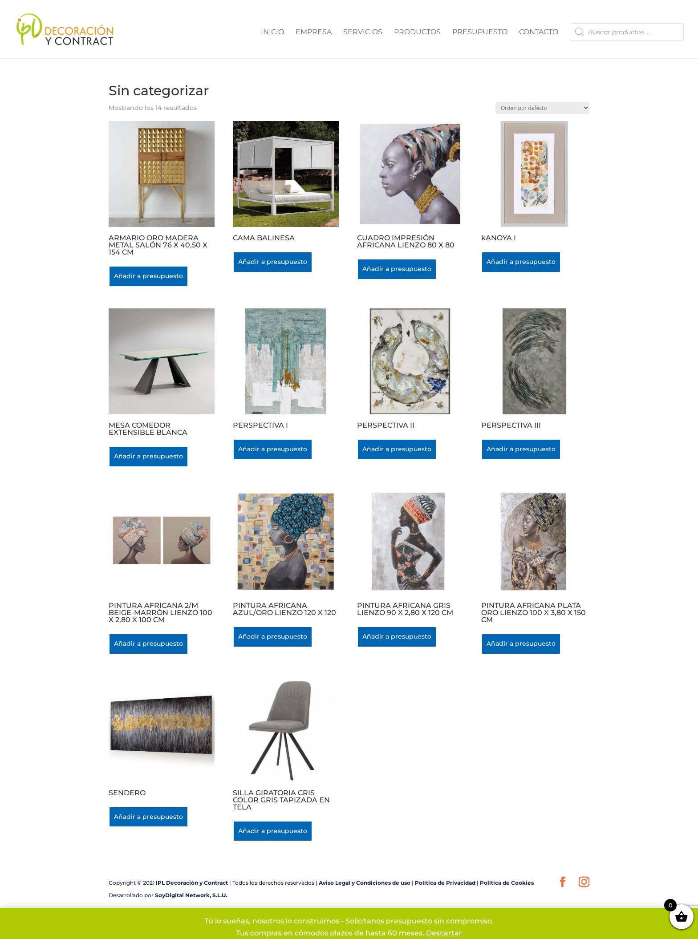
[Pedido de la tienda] (542, 108)
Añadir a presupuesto (148, 276)
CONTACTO (538, 32)
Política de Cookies (507, 882)
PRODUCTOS (417, 32)
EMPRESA (314, 32)
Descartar (444, 933)
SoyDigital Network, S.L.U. (191, 895)
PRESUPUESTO (479, 32)
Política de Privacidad (445, 882)
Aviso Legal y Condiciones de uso (364, 882)
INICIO (272, 32)
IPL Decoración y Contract (192, 882)
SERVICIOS (362, 32)
